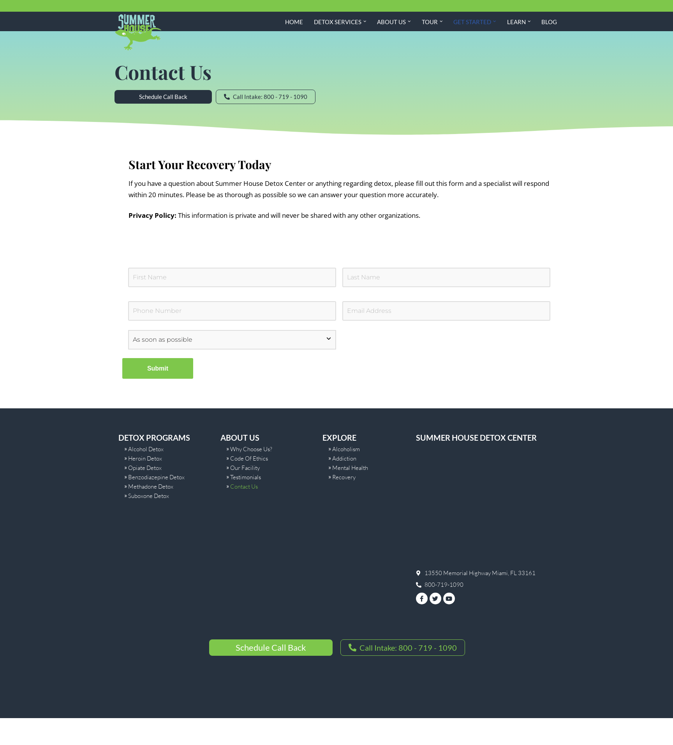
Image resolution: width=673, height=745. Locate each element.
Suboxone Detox (148, 496)
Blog (549, 21)
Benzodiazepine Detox (156, 477)
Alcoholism (346, 449)
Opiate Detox (145, 467)
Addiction (344, 458)
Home (294, 21)
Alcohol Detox (146, 449)
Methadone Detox (150, 486)
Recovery (344, 477)
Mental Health (350, 467)
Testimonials (245, 477)
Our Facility (245, 467)
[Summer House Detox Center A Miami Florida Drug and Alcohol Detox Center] (138, 32)
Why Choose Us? (251, 449)
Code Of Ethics (249, 458)
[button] (364, 21)
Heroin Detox (145, 458)
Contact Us (244, 486)
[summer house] (485, 507)
